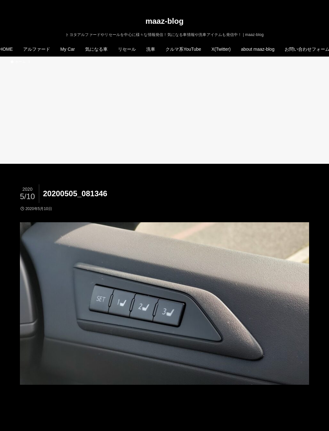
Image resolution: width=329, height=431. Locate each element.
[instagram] (298, 3)
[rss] (306, 3)
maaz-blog (165, 21)
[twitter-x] (289, 3)
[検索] (314, 3)
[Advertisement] (164, 113)
